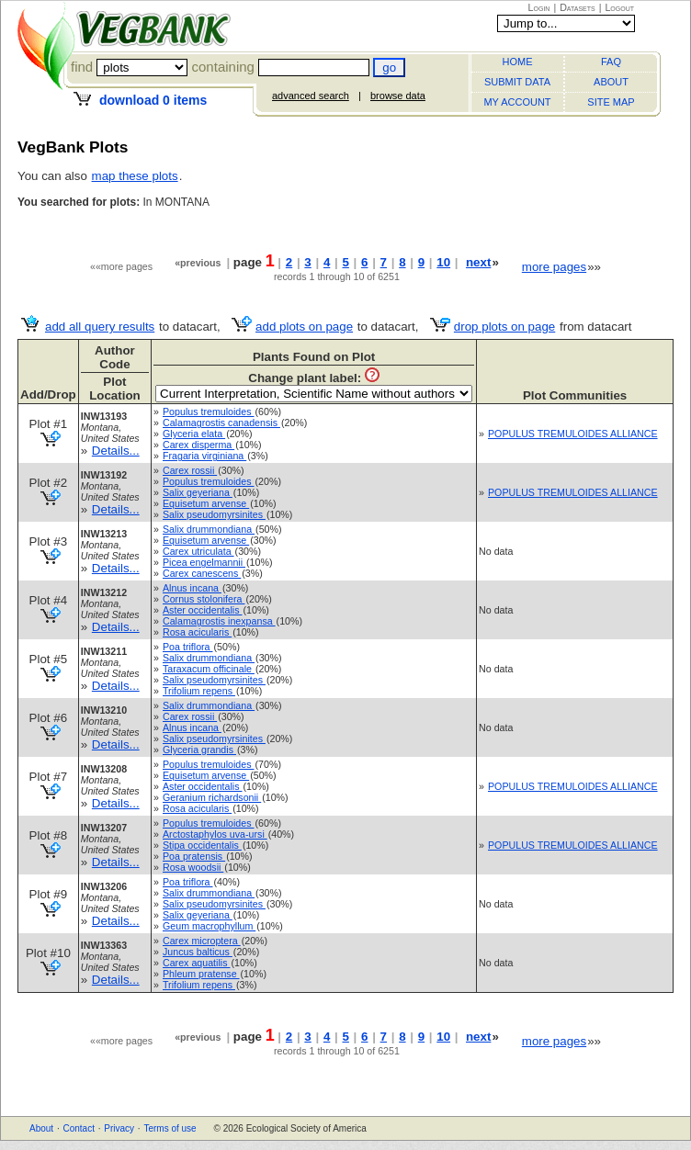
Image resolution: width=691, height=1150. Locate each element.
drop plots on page (504, 326)
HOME (518, 61)
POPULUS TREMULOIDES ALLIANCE (573, 433)
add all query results (99, 326)
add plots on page (304, 326)
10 (443, 262)
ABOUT (611, 81)
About (41, 1128)
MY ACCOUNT (516, 101)
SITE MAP (610, 101)
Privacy (119, 1128)
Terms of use (169, 1128)
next (478, 262)
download (153, 100)
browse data (397, 95)
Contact (78, 1128)
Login (539, 7)
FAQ (611, 61)
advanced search (310, 95)
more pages (554, 267)
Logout (619, 7)
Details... (116, 450)
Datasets (577, 7)
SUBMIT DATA (517, 81)
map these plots (135, 176)
